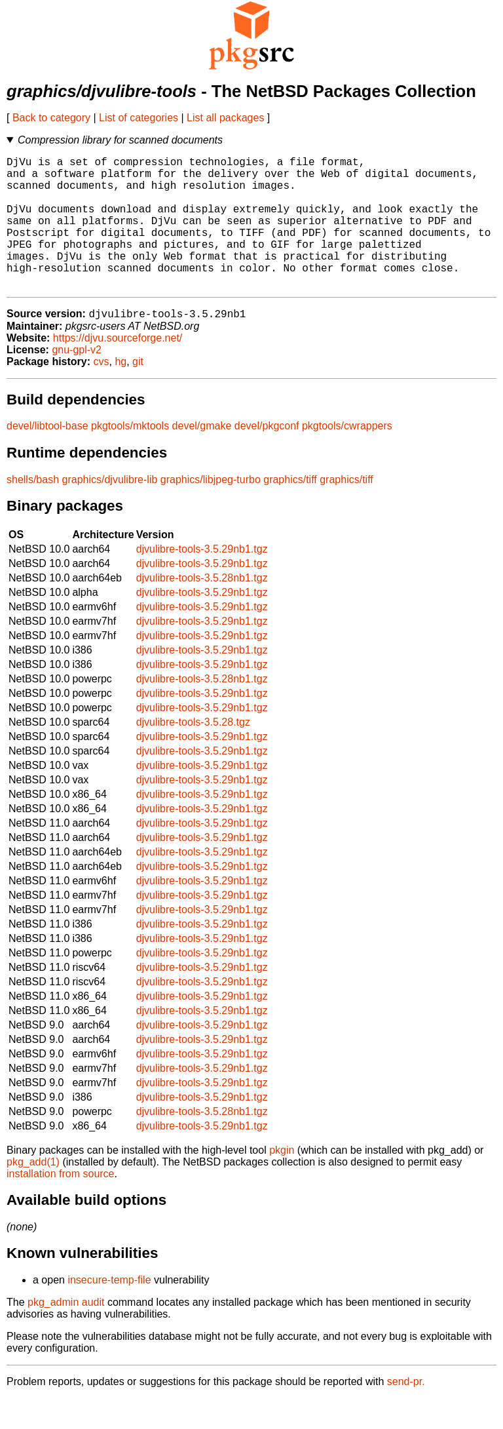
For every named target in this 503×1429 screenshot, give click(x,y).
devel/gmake (202, 456)
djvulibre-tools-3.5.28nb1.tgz (202, 608)
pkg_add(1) (33, 1192)
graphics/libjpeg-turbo (210, 510)
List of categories (138, 117)
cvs (101, 392)
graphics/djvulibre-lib (110, 510)
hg (120, 392)
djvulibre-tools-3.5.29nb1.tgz (202, 579)
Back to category (51, 117)
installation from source (61, 1204)
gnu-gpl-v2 (77, 380)
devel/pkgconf (266, 456)
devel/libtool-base (47, 456)
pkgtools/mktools (130, 456)
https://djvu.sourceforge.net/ (117, 368)
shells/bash (33, 510)
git (137, 392)
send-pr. (406, 1412)
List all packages (225, 117)
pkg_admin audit (66, 1333)
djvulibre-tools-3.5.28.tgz (193, 752)
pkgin (281, 1180)
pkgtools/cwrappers (347, 456)
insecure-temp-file (109, 1310)
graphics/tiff (290, 510)
